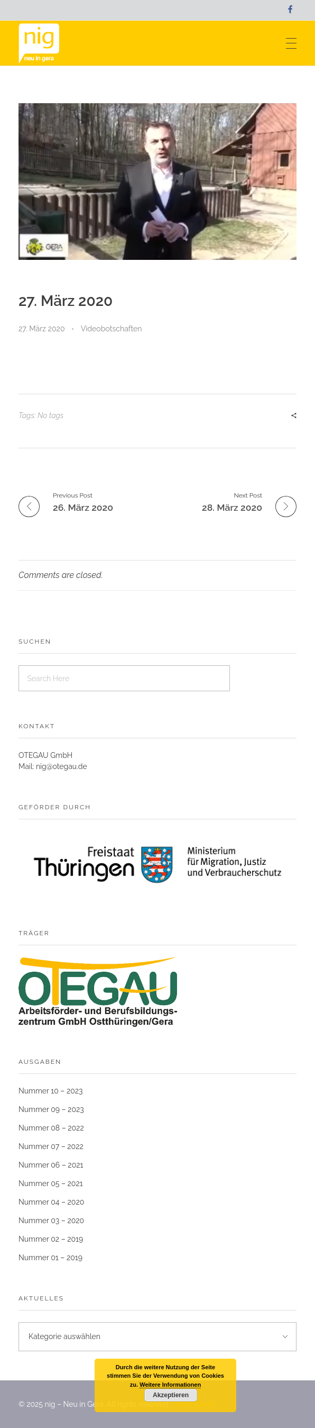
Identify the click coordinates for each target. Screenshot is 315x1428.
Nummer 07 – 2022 (51, 1146)
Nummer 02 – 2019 (50, 1239)
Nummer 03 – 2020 (51, 1220)
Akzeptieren (171, 1395)
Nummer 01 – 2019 (50, 1257)
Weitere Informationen (170, 1384)
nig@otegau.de (61, 766)
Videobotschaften (111, 328)
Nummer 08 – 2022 (51, 1128)
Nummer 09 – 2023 (51, 1109)
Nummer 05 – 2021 (50, 1183)
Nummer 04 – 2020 (51, 1202)
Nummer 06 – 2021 (51, 1165)
